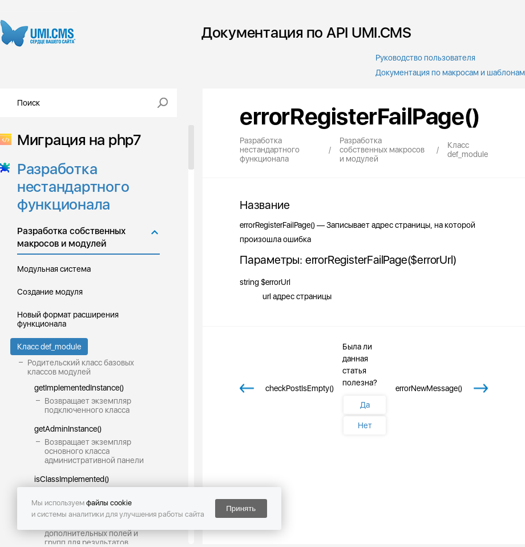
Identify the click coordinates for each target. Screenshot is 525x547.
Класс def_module (49, 346)
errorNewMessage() (428, 388)
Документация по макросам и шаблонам (450, 72)
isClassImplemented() (71, 479)
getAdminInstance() (68, 428)
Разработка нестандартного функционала (69, 186)
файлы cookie (109, 502)
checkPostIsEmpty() (299, 388)
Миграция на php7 (75, 139)
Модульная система (54, 269)
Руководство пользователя (425, 57)
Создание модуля (50, 291)
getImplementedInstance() (79, 387)
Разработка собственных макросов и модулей (71, 237)
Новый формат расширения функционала (68, 319)
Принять (241, 508)
